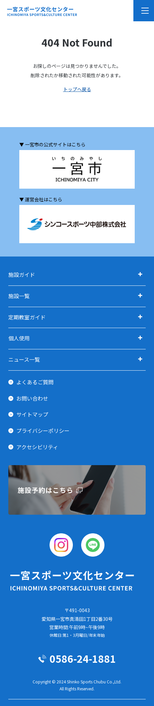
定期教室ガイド (27, 317)
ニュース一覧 (24, 359)
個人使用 (19, 338)
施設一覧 (19, 296)
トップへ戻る (77, 89)
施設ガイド (21, 274)
